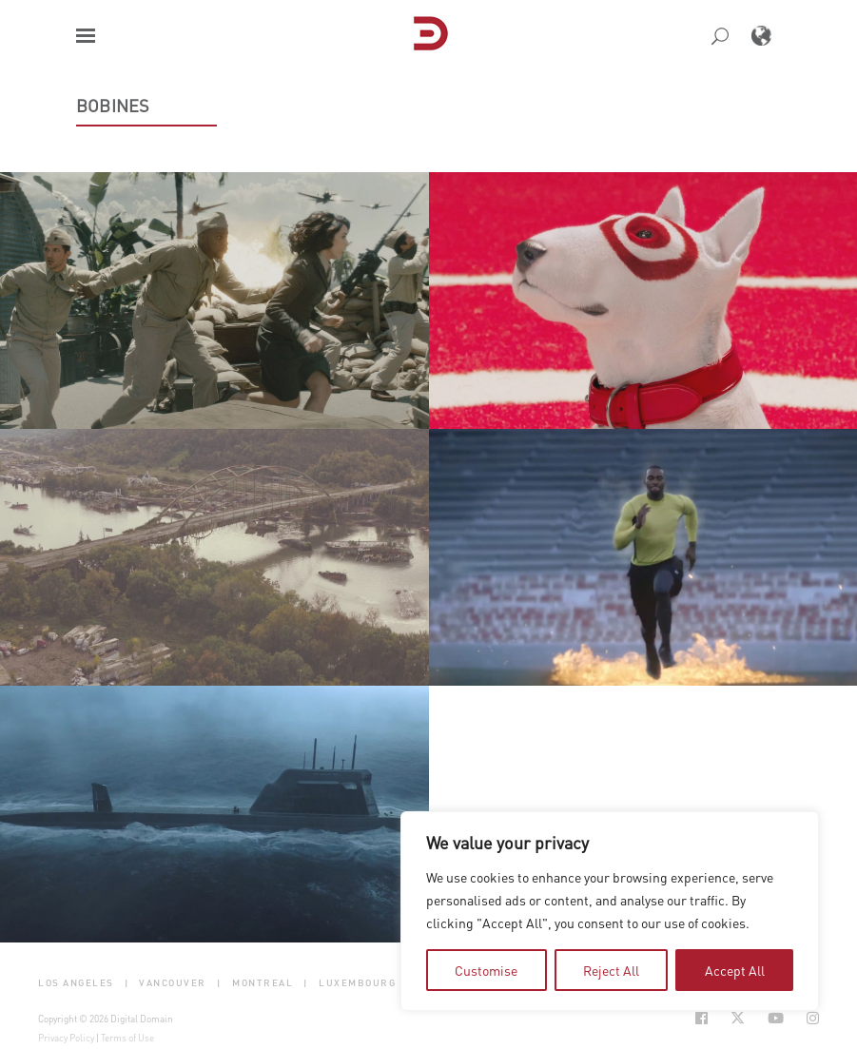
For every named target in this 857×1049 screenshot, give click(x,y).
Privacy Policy (66, 1037)
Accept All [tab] (735, 970)
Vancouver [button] (172, 983)
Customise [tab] (486, 970)
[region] (609, 911)
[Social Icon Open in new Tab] (701, 1018)
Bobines (112, 105)
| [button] (127, 983)
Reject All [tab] (611, 970)
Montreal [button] (262, 983)
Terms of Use (127, 1037)
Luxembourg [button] (357, 983)
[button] (85, 36)
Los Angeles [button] (76, 983)
